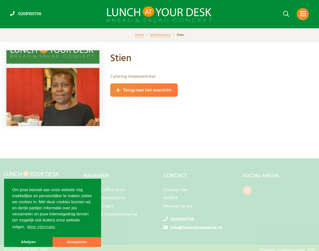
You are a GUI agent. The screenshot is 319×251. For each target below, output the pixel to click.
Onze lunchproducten (105, 199)
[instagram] (247, 191)
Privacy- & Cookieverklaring (110, 215)
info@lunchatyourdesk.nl (192, 229)
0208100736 (25, 14)
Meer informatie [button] (41, 227)
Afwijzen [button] (28, 242)
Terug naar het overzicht (147, 90)
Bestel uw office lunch (104, 191)
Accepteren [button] (77, 242)
